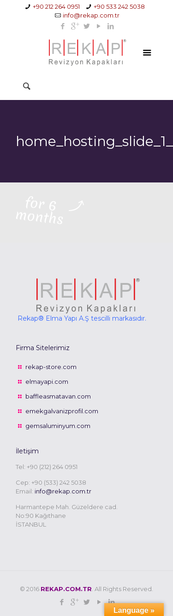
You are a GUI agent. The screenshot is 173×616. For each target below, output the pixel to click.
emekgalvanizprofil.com (61, 411)
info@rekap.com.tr (91, 15)
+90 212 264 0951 (56, 6)
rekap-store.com (51, 366)
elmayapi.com (46, 381)
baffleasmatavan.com (58, 396)
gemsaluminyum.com (57, 425)
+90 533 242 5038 (119, 6)
